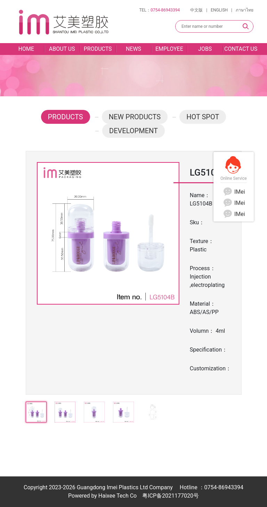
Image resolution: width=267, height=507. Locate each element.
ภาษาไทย (244, 10)
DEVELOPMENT (133, 131)
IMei (233, 191)
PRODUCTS (98, 49)
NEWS (133, 49)
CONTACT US (240, 49)
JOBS (205, 49)
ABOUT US (62, 49)
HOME (26, 49)
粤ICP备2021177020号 (170, 495)
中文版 (196, 10)
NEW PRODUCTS (135, 117)
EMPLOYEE (169, 49)
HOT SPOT (202, 117)
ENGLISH (219, 10)
